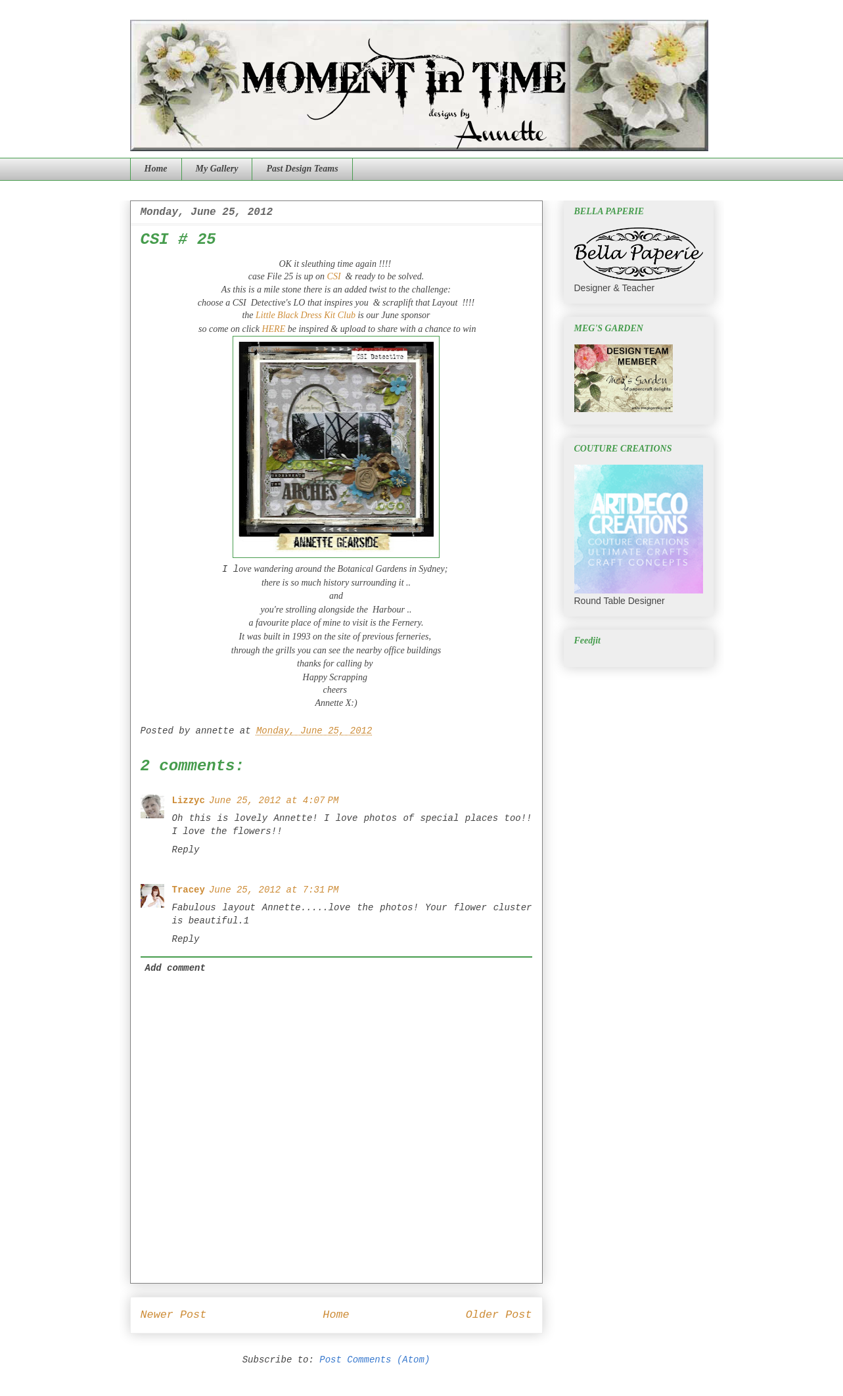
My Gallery (217, 169)
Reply (186, 850)
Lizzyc (188, 800)
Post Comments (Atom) (374, 1360)
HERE (272, 329)
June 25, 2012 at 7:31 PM (273, 890)
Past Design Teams (302, 169)
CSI (333, 276)
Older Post (499, 1315)
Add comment (175, 968)
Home (156, 169)
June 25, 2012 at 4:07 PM (273, 800)
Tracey (188, 890)
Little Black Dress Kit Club (305, 315)
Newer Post (174, 1315)
